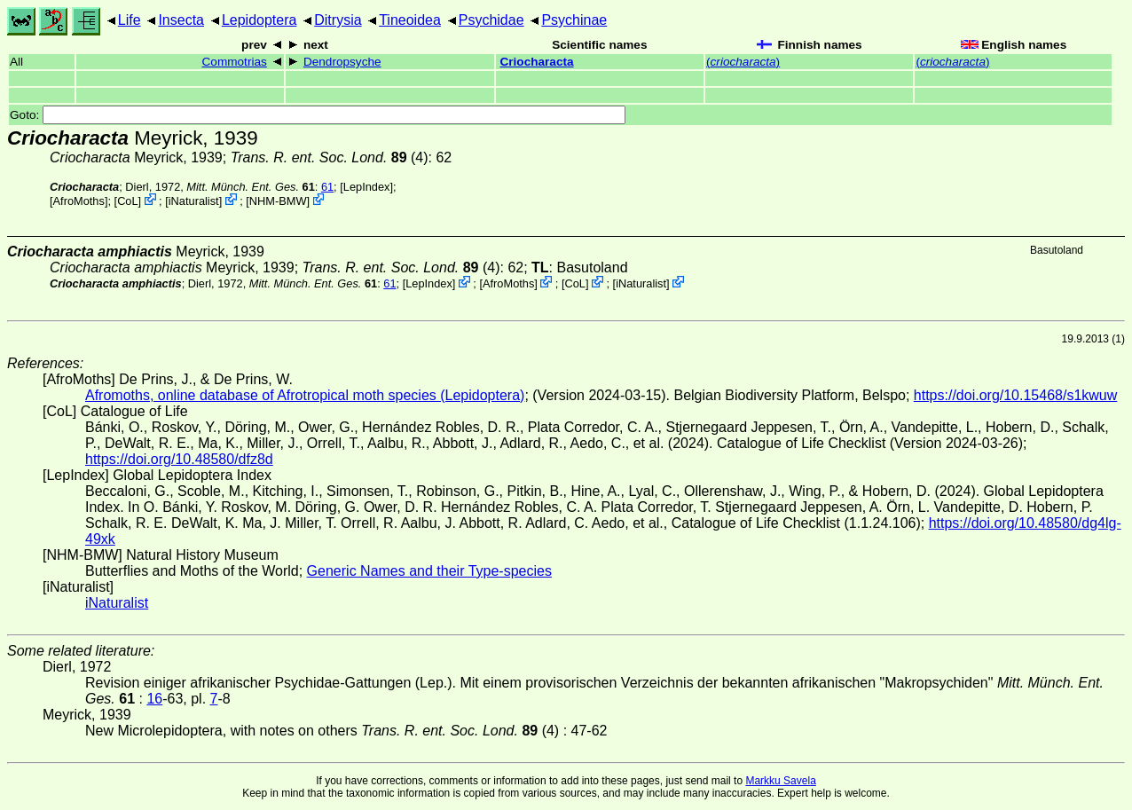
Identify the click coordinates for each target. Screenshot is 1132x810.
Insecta (181, 20)
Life (129, 20)
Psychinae (574, 20)
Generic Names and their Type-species (429, 570)
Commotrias (234, 61)
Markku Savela (780, 781)
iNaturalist (194, 201)
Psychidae (491, 20)
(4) (329, 157)
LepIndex (366, 186)
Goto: (317, 115)
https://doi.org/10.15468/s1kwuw (1015, 395)
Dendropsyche (342, 61)
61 (327, 186)
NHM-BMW (278, 201)
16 (154, 698)
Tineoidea (410, 20)
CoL (127, 201)
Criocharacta (536, 61)
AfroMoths (79, 201)
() (743, 61)
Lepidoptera (259, 20)
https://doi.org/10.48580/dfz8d (179, 459)
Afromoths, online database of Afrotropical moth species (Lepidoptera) (304, 395)
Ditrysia (337, 20)
